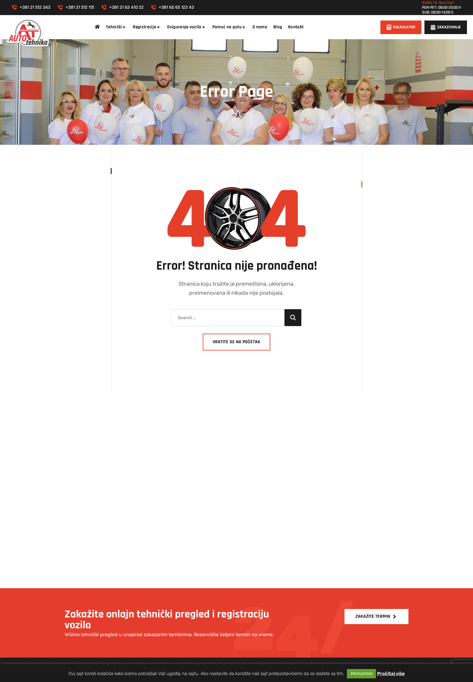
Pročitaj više (391, 673)
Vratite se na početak (236, 342)
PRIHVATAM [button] (361, 673)
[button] (400, 27)
